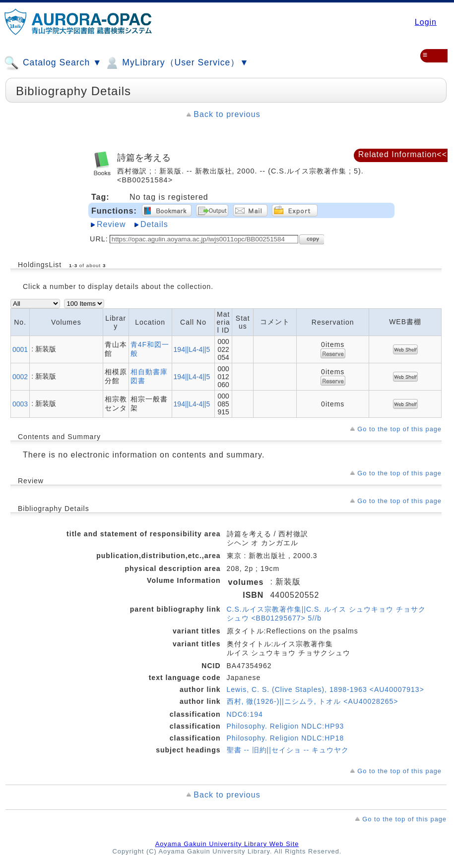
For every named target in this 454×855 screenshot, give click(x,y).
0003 (20, 404)
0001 (20, 349)
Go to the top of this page (399, 429)
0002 (20, 377)
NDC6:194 (245, 714)
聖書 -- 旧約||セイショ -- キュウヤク (288, 750)
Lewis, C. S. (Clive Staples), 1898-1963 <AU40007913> (325, 689)
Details (154, 224)
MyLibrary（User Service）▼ (176, 63)
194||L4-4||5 (192, 349)
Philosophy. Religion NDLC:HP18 (285, 738)
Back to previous (227, 114)
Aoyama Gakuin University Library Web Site (227, 844)
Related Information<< (402, 154)
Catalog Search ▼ (53, 63)
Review (111, 224)
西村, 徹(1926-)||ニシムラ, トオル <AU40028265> (312, 701)
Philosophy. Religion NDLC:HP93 (285, 726)
